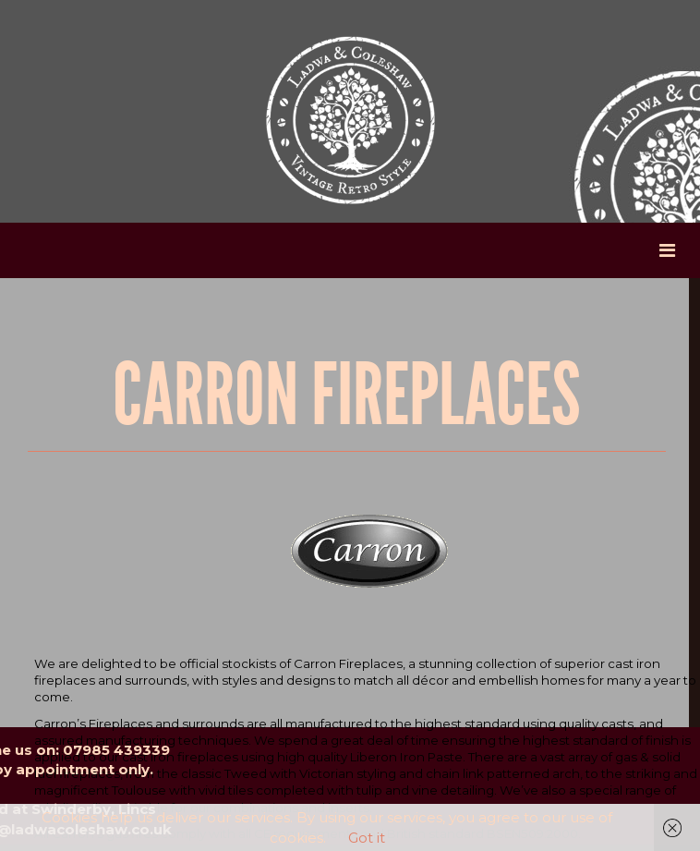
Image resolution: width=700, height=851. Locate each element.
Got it (366, 837)
